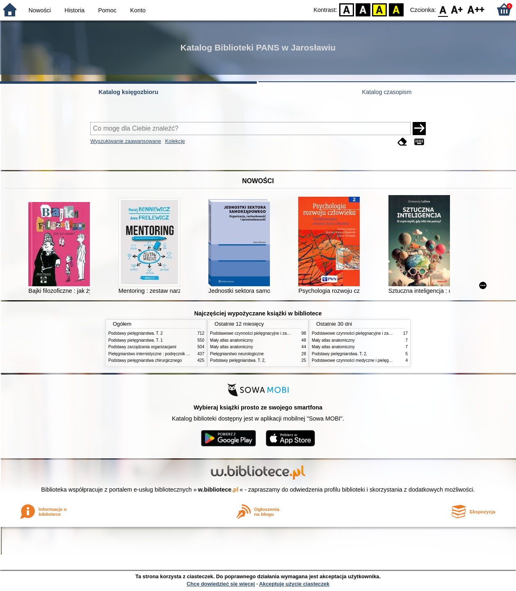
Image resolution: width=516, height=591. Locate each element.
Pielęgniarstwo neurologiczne (237, 354)
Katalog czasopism (387, 92)
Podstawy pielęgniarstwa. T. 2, (237, 360)
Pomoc (107, 10)
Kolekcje (175, 141)
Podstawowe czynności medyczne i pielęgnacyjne (357, 360)
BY (396, 9)
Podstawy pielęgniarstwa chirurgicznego (145, 360)
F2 (476, 9)
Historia (74, 10)
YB (379, 9)
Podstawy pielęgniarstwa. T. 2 (135, 333)
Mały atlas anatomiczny (231, 340)
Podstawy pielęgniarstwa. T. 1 (135, 340)
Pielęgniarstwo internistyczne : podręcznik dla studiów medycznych (169, 354)
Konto (138, 10)
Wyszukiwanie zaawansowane (125, 141)
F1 (457, 9)
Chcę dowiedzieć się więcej (221, 584)
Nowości (40, 10)
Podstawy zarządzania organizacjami (142, 347)
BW (363, 9)
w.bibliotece (218, 489)
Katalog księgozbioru (128, 92)
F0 (443, 9)
